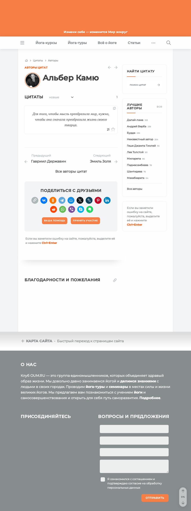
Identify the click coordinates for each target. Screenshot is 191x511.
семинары (118, 387)
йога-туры (95, 387)
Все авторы (134, 188)
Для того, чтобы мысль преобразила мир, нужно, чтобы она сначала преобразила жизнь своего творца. (70, 119)
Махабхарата (138, 178)
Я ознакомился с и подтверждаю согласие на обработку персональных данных (134, 483)
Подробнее (149, 398)
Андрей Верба (139, 126)
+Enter (49, 243)
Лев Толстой (138, 152)
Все (159, 106)
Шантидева (137, 171)
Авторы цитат (36, 67)
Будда (134, 133)
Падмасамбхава (140, 165)
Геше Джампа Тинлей (144, 146)
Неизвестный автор (143, 139)
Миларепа (136, 159)
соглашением (142, 479)
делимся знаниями (138, 381)
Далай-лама (138, 120)
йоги (138, 392)
